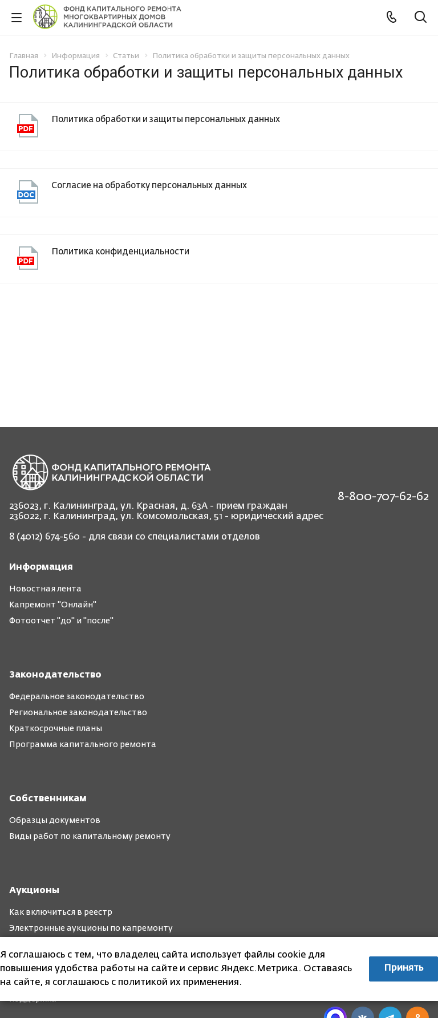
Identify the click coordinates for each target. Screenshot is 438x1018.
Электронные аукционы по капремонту (91, 928)
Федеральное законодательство (76, 697)
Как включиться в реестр (60, 912)
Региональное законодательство (78, 713)
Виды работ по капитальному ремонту (90, 837)
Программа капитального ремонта (82, 745)
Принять (403, 968)
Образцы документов (54, 821)
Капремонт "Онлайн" (52, 605)
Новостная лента (45, 589)
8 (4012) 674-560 (44, 537)
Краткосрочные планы (55, 729)
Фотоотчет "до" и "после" (61, 621)
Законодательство (55, 675)
